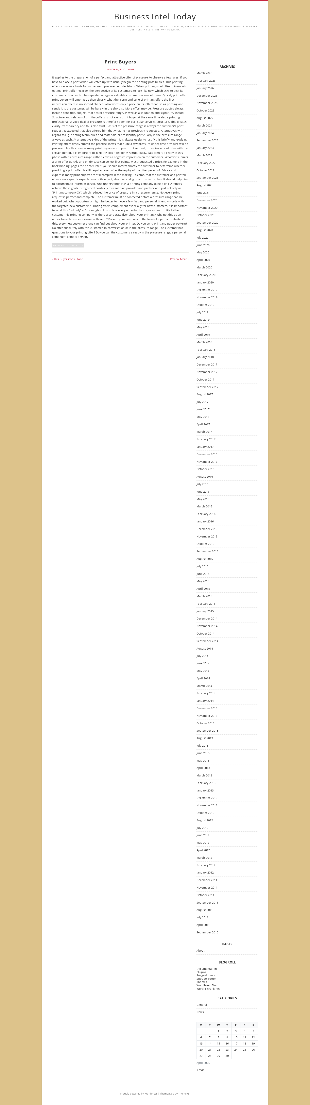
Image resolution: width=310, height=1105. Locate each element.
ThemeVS (183, 1093)
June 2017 (203, 409)
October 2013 (205, 723)
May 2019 (203, 327)
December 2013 (207, 708)
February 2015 (206, 603)
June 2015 (203, 574)
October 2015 (205, 544)
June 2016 (203, 491)
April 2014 (203, 678)
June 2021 (203, 193)
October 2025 (205, 110)
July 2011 (202, 917)
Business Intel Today (155, 16)
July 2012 (202, 828)
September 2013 (207, 730)
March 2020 (204, 267)
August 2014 (205, 648)
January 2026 (205, 88)
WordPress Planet (208, 989)
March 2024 (204, 125)
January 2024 (205, 133)
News (131, 69)
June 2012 (203, 835)
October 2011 (205, 895)
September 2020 (207, 222)
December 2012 (207, 798)
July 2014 (202, 656)
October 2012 (205, 813)
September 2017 (207, 387)
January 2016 (205, 521)
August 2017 (205, 394)
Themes (202, 982)
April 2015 (203, 588)
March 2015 (204, 596)
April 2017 (203, 424)
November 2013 (207, 716)
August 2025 (205, 118)
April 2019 (203, 334)
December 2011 (207, 880)
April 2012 (203, 850)
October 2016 (205, 469)
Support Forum (206, 978)
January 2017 (205, 447)
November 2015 (207, 536)
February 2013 (206, 783)
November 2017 (207, 372)
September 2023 (207, 140)
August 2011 (205, 910)
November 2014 (207, 626)
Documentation (207, 969)
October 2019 (205, 305)
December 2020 (207, 200)
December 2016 (207, 454)
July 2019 (202, 312)
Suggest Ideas (206, 975)
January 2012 (205, 872)
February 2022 (206, 163)
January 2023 (205, 148)
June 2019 (203, 319)
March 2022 (204, 155)
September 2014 (207, 641)
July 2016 (202, 484)
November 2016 (207, 462)
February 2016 (206, 514)
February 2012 (206, 865)
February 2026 (206, 80)
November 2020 (207, 208)
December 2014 (207, 618)
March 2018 (204, 342)
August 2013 (205, 738)
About (200, 950)
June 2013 (203, 753)
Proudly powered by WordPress (138, 1093)
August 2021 (205, 185)
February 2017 (206, 439)
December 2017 (207, 364)
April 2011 (203, 925)
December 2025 (207, 95)
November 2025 (207, 103)
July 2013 (202, 745)
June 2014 (203, 663)
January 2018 (205, 357)
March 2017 (204, 432)
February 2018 (206, 349)
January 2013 (205, 790)
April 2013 (203, 768)
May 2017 (203, 417)
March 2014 (204, 686)
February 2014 (206, 693)
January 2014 (205, 701)
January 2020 (205, 282)
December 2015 (207, 529)
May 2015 (203, 581)
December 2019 (207, 290)
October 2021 (205, 170)
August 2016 (205, 476)
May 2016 (203, 499)
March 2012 (204, 857)
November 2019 (207, 297)
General (202, 1005)
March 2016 (204, 506)
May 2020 (203, 252)
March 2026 (204, 73)
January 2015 (205, 611)
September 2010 (207, 932)
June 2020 (203, 245)
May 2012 (203, 842)
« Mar (200, 1070)
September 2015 (207, 551)
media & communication (68, 245)
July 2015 (202, 566)
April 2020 (203, 260)
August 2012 (205, 820)
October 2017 (205, 379)
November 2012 (207, 805)
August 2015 (205, 559)
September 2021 (207, 177)
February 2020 (206, 275)
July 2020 (202, 237)
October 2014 (205, 633)
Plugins (201, 972)
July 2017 (202, 402)
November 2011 (207, 887)
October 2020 (205, 215)
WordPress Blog (207, 985)
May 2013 (203, 760)
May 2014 (203, 671)
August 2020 (205, 230)
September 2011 (207, 902)
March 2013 (204, 775)
